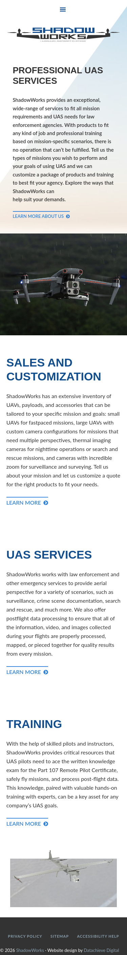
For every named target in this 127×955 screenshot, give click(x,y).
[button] (63, 9)
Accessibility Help (98, 936)
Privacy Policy (25, 936)
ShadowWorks (63, 35)
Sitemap (59, 936)
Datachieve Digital (101, 950)
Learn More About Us (38, 216)
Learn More (23, 502)
